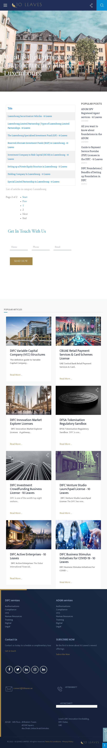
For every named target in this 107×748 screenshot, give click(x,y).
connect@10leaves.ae (23, 688)
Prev (25, 201)
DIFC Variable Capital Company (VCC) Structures (27, 352)
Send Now (21, 261)
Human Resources (13, 616)
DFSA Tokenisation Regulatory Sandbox (73, 421)
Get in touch (10, 650)
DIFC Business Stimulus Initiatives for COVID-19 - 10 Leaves (77, 557)
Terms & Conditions (53, 741)
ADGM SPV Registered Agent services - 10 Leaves (91, 113)
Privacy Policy (67, 741)
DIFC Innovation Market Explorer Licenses (26, 421)
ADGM (85, 120)
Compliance (10, 609)
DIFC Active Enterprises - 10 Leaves (28, 555)
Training (9, 619)
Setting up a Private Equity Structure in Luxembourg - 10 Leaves (37, 166)
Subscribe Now (63, 654)
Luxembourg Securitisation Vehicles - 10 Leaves (30, 116)
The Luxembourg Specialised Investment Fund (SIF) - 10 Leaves (37, 135)
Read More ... (16, 375)
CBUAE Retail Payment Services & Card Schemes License (76, 354)
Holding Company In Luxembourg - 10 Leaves (29, 174)
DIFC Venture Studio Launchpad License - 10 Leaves (75, 488)
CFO (7, 612)
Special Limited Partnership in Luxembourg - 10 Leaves (33, 181)
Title (10, 108)
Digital (8, 622)
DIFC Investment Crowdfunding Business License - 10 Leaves (26, 488)
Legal (7, 626)
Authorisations (12, 606)
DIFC (84, 163)
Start (25, 197)
